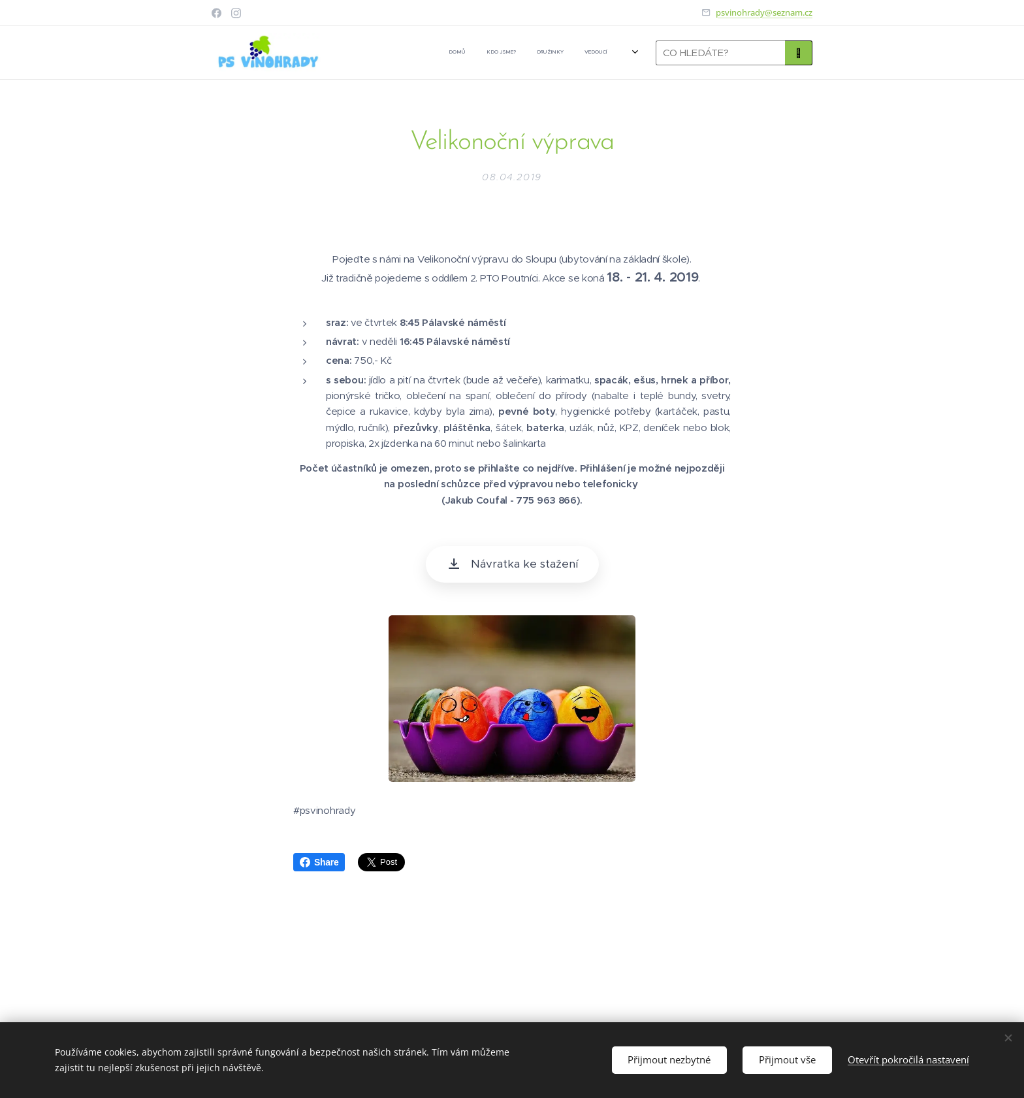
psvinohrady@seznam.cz (764, 12)
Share (319, 862)
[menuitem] (479, 53)
